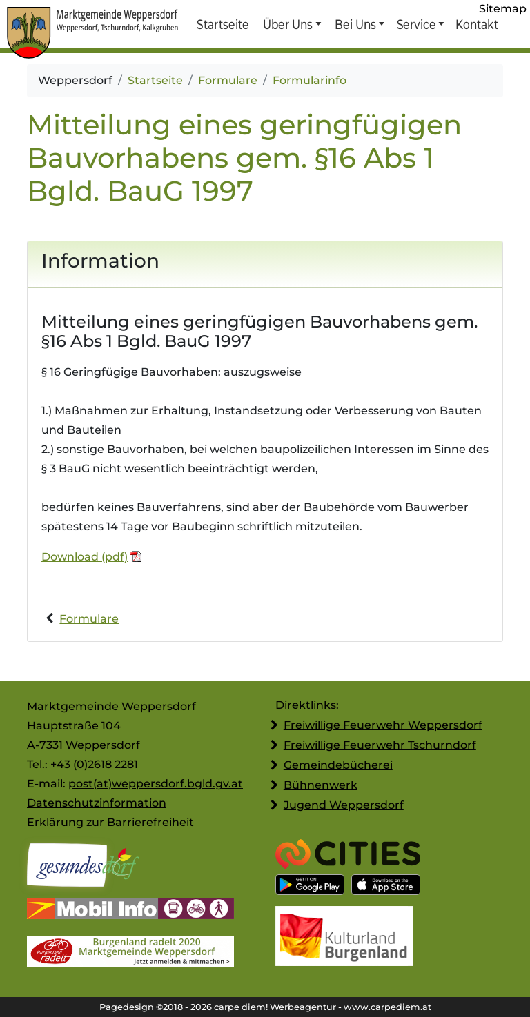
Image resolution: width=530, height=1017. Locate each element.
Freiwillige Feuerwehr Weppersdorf (383, 725)
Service (415, 24)
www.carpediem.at (387, 1007)
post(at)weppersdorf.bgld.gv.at (155, 783)
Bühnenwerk (320, 785)
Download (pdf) (84, 556)
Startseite (222, 24)
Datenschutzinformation (96, 802)
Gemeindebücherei (338, 765)
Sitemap (503, 8)
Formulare (227, 80)
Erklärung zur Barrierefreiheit (110, 822)
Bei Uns (355, 24)
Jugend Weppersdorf (344, 805)
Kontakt (476, 24)
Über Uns (288, 24)
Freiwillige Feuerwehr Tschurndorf (380, 745)
